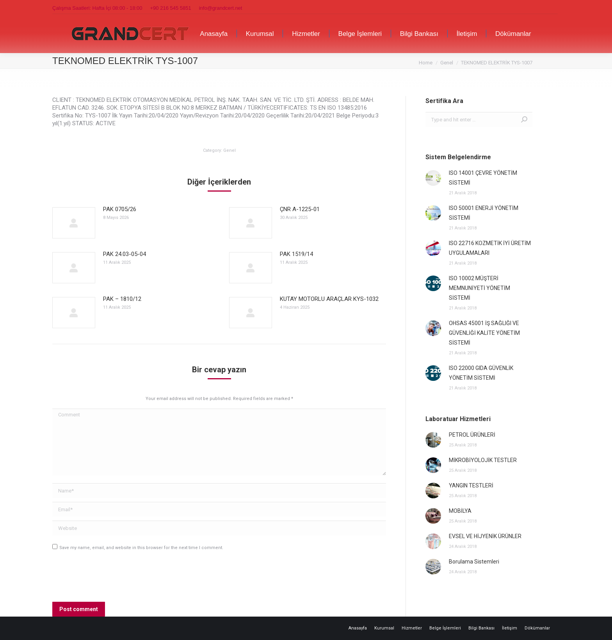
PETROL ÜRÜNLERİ (472, 435)
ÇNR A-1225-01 (300, 209)
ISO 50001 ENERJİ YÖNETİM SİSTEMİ (483, 213)
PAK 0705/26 (119, 209)
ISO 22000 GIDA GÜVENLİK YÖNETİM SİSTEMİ (481, 373)
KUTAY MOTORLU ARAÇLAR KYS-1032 (329, 298)
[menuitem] (213, 33)
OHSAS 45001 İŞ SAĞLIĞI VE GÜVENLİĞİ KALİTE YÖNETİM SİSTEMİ (484, 333)
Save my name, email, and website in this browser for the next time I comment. (141, 547)
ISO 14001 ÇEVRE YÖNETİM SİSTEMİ (483, 178)
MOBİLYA (460, 511)
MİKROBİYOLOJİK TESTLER (483, 460)
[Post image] (73, 222)
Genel (229, 150)
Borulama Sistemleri (474, 561)
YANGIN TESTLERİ (471, 485)
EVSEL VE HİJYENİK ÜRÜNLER (485, 536)
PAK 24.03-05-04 (124, 254)
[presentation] (111, 579)
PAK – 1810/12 (122, 298)
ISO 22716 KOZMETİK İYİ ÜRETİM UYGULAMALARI (490, 248)
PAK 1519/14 (296, 254)
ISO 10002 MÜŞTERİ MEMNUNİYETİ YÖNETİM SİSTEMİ (479, 288)
